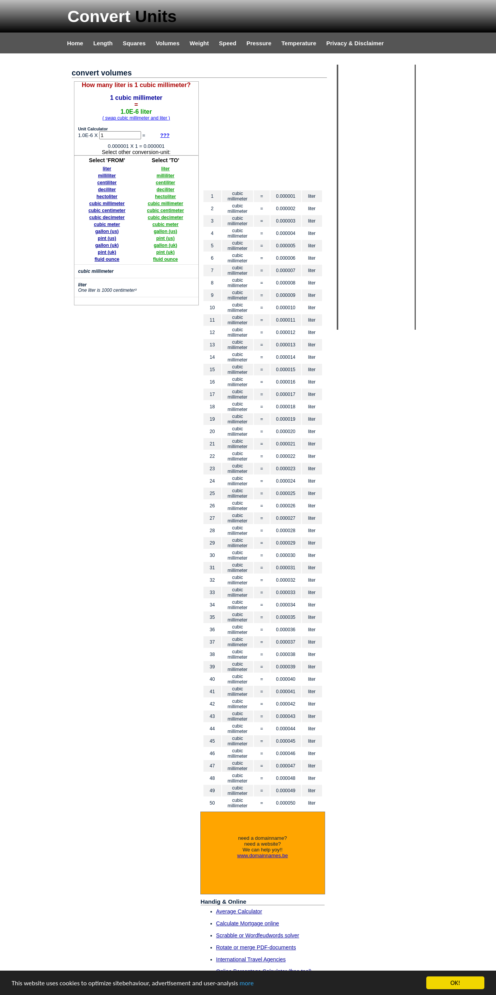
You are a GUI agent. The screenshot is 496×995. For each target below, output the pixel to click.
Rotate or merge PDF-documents (256, 947)
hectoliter (106, 196)
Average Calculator (239, 911)
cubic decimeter (106, 217)
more (246, 983)
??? (165, 135)
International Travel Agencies (251, 959)
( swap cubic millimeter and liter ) (136, 118)
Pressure (258, 43)
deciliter (107, 189)
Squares (134, 43)
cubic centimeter (106, 210)
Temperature (298, 43)
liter (107, 168)
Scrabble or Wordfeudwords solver (258, 935)
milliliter (107, 175)
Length (103, 43)
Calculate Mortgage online (247, 923)
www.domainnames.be (262, 855)
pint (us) (107, 238)
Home (75, 43)
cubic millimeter (106, 203)
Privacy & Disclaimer (355, 43)
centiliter (107, 182)
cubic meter (107, 224)
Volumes (167, 43)
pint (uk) (107, 252)
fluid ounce (107, 259)
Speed (227, 43)
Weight (199, 43)
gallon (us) (107, 231)
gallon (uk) (107, 245)
